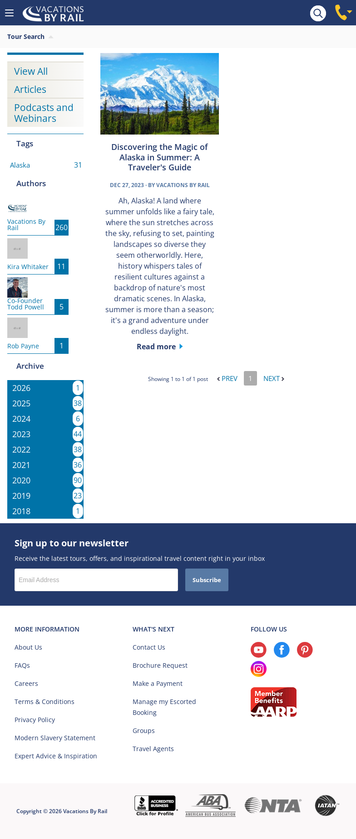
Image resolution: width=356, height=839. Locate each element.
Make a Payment (158, 683)
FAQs (22, 665)
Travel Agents (153, 748)
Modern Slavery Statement (55, 737)
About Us (28, 647)
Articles (30, 89)
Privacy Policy (35, 719)
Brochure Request (160, 665)
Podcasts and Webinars (44, 113)
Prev (227, 378)
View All (31, 71)
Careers (26, 683)
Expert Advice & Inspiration (56, 756)
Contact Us (149, 647)
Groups (144, 730)
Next (273, 378)
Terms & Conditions (44, 701)
